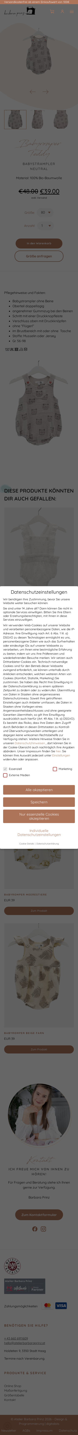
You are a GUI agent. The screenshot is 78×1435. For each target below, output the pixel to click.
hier (58, 753)
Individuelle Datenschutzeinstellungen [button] (39, 834)
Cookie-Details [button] (27, 845)
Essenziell (12, 770)
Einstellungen (61, 757)
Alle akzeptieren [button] (39, 791)
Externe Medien (16, 777)
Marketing (62, 770)
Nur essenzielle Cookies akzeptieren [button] (39, 817)
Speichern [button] (39, 803)
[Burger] (72, 11)
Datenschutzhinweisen (30, 744)
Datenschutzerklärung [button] (47, 845)
